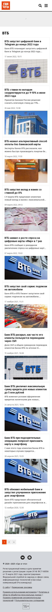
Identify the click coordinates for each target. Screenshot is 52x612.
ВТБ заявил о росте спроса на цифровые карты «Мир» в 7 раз (23, 239)
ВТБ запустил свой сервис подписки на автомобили (26, 288)
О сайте (6, 587)
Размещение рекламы (22, 587)
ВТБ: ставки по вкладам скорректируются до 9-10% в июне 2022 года (25, 93)
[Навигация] (46, 5)
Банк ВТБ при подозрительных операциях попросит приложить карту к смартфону (24, 441)
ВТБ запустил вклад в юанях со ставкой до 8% (23, 191)
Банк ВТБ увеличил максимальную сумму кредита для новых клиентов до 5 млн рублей (26, 389)
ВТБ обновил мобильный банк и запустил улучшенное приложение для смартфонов (25, 492)
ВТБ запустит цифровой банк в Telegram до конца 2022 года (23, 43)
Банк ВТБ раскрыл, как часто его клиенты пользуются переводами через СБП (24, 338)
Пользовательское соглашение (29, 600)
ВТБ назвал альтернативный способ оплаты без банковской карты (26, 143)
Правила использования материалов (20, 592)
